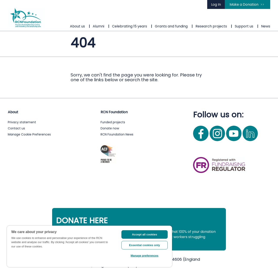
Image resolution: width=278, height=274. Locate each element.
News (265, 26)
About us (77, 26)
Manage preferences (144, 255)
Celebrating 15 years (129, 26)
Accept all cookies (144, 234)
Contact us (16, 128)
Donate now (110, 128)
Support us (244, 26)
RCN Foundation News (117, 134)
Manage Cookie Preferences (29, 134)
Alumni (98, 26)
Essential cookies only (144, 245)
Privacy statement (22, 122)
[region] (89, 246)
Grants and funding (171, 26)
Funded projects (113, 122)
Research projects (211, 26)
